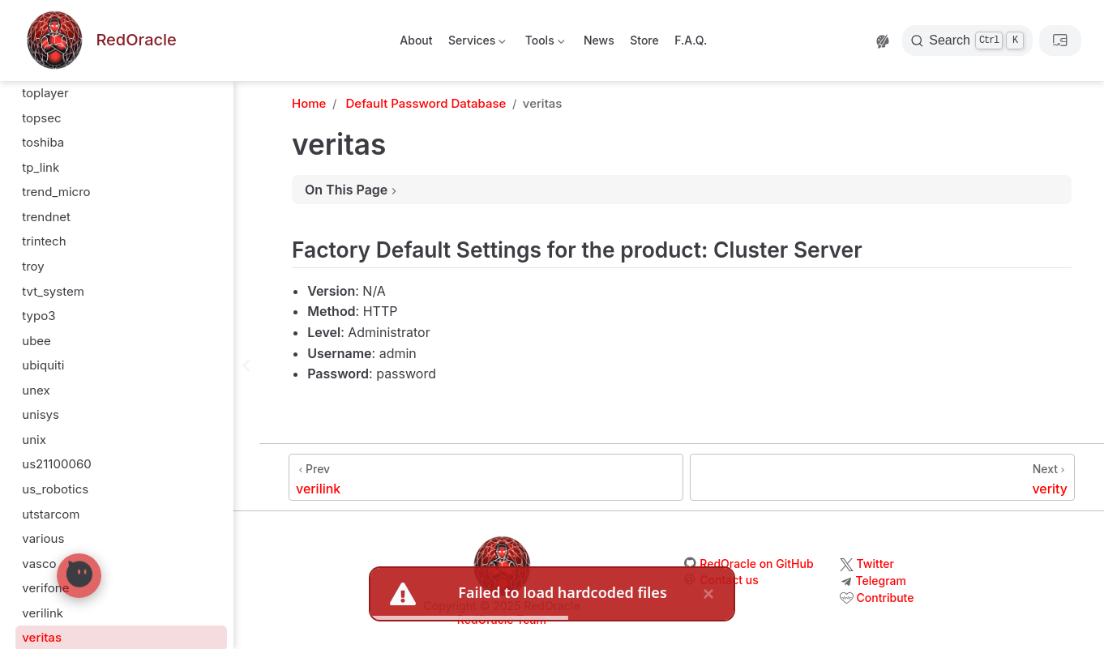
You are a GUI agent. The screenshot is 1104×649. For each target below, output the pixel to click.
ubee (36, 273)
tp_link (40, 100)
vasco (39, 496)
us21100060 (56, 396)
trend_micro (56, 124)
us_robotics (55, 421)
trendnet (46, 149)
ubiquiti (43, 297)
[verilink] (486, 477)
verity (38, 595)
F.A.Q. (690, 40)
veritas (42, 570)
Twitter (875, 563)
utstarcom (50, 447)
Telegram (881, 580)
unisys (40, 347)
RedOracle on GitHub (756, 563)
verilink (42, 545)
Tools (543, 43)
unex (35, 323)
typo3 (38, 248)
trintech (44, 173)
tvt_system (53, 224)
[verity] (882, 477)
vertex (40, 620)
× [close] (708, 593)
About (416, 40)
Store (644, 40)
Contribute (885, 597)
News (599, 40)
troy (33, 199)
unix (34, 372)
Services (476, 43)
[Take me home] (100, 41)
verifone (45, 520)
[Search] (967, 40)
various (43, 471)
